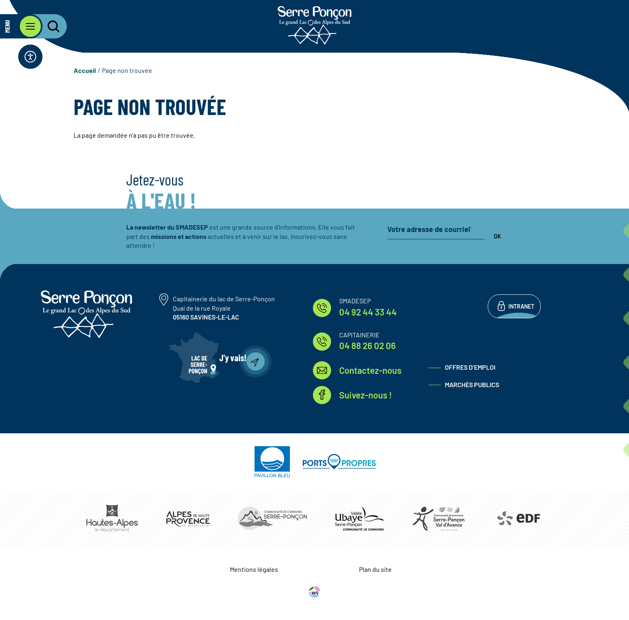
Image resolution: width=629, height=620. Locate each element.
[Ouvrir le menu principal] (21, 26)
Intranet (521, 306)
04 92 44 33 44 (368, 312)
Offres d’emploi (470, 367)
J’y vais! (232, 357)
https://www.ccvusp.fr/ (359, 519)
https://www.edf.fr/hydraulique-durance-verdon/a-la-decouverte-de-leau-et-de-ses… (518, 518)
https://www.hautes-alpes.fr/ (112, 518)
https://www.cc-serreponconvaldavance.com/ (438, 518)
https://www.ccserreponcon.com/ (272, 518)
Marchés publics (472, 384)
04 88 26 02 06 (367, 345)
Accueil (85, 70)
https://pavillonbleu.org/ (272, 461)
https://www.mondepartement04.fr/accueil (188, 518)
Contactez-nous (370, 370)
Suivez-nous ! (365, 395)
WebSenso (314, 592)
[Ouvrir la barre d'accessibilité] (30, 57)
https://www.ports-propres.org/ (339, 461)
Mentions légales (254, 569)
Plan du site (375, 569)
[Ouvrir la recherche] (48, 26)
